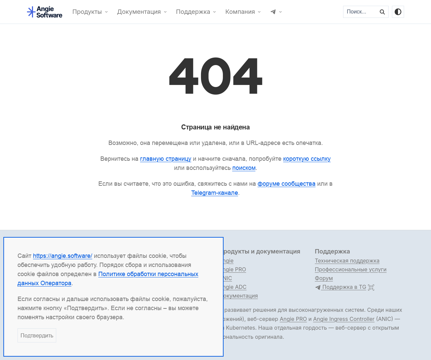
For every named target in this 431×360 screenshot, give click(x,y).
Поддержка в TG (340, 287)
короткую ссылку (307, 158)
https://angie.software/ (62, 255)
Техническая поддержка (347, 261)
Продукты (87, 12)
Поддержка (193, 12)
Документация (139, 12)
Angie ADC (232, 287)
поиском (244, 167)
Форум (324, 278)
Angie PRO (232, 269)
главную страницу (165, 158)
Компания (240, 12)
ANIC (225, 278)
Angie (226, 261)
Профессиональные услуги (351, 269)
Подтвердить (37, 335)
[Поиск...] (360, 11)
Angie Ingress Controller (343, 319)
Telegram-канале (214, 192)
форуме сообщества (287, 183)
